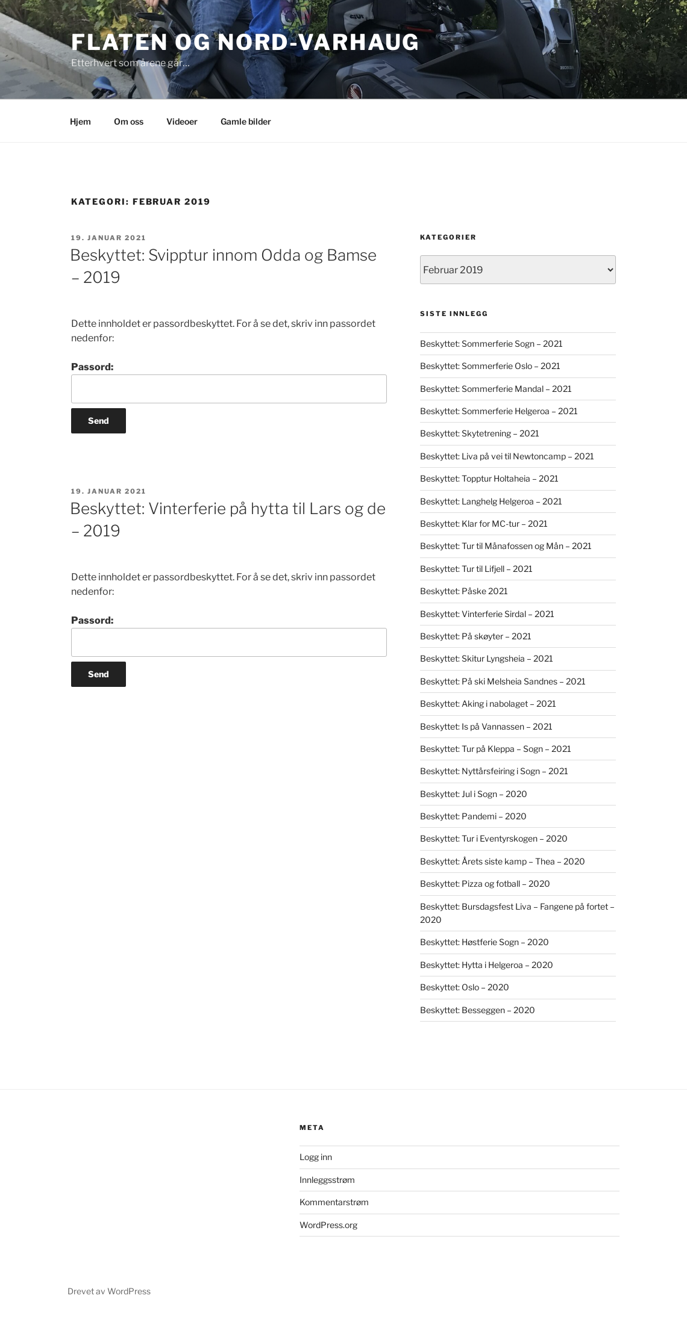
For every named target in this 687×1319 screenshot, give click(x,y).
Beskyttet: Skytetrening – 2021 (479, 433)
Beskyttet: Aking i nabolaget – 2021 (488, 703)
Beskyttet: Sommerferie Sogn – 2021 (491, 343)
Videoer (182, 121)
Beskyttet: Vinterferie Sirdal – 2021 (487, 614)
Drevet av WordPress (109, 1291)
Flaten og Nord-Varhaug (245, 42)
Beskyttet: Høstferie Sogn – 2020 (484, 942)
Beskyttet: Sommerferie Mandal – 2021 (496, 388)
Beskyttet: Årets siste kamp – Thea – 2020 (502, 861)
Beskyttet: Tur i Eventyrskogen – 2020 (494, 838)
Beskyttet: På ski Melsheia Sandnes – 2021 (503, 681)
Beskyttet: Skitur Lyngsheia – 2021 (486, 658)
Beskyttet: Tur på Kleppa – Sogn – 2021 (495, 748)
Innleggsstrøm (327, 1180)
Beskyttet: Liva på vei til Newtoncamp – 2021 (507, 456)
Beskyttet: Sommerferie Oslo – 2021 (490, 366)
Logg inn (316, 1157)
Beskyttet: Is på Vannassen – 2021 (486, 726)
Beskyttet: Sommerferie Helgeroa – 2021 (499, 411)
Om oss (128, 121)
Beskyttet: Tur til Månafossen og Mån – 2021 (506, 546)
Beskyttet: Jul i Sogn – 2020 (473, 794)
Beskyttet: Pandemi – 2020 (473, 816)
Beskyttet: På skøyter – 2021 (476, 636)
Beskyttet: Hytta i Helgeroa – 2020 (486, 965)
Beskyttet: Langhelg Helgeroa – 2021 (491, 501)
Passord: (229, 382)
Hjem (80, 121)
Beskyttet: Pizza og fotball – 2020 (485, 883)
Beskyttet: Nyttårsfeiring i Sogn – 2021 (494, 771)
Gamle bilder (246, 121)
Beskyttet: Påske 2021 (464, 591)
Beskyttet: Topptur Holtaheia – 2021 (489, 478)
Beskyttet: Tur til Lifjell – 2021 (476, 568)
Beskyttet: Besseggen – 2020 (477, 1010)
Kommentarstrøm (334, 1202)
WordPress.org (328, 1225)
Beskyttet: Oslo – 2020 (464, 987)
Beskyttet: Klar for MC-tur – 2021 (484, 523)
